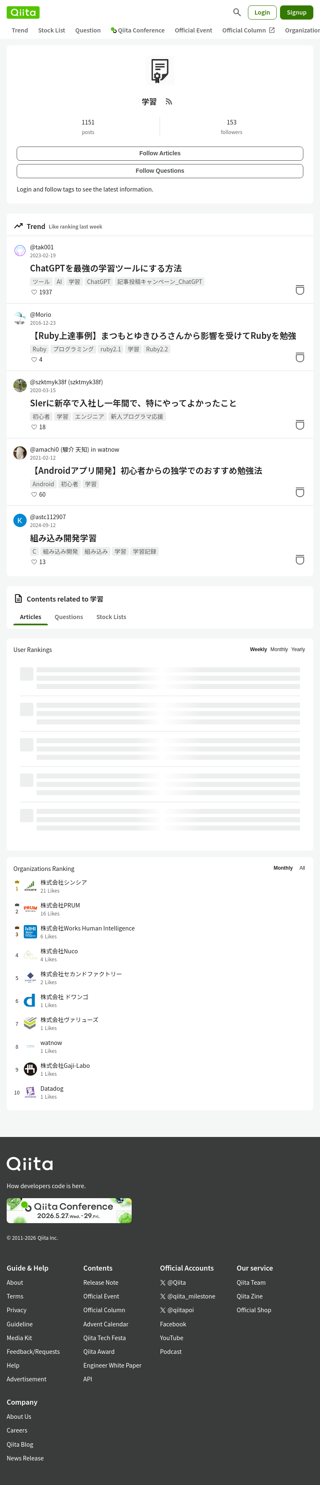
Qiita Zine (250, 1296)
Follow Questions (160, 170)
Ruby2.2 (157, 349)
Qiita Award (99, 1351)
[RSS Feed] (169, 101)
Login (262, 12)
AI (59, 281)
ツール (41, 281)
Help (13, 1365)
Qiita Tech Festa (104, 1337)
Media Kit (19, 1337)
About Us (19, 1416)
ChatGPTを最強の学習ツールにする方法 (106, 268)
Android (43, 484)
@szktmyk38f (66, 382)
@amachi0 (59, 449)
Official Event (193, 30)
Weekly (258, 649)
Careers (17, 1430)
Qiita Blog (20, 1444)
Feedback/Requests (33, 1351)
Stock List (51, 30)
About (15, 1282)
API (87, 1379)
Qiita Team (251, 1282)
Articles (30, 616)
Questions (69, 616)
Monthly (279, 649)
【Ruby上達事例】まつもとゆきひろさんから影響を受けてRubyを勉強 (163, 335)
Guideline (20, 1324)
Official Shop (254, 1310)
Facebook (173, 1324)
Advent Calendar (105, 1324)
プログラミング (73, 349)
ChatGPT (99, 281)
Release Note (100, 1282)
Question (88, 30)
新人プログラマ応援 (137, 416)
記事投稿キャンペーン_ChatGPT (159, 281)
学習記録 (144, 551)
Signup (297, 12)
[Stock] (300, 289)
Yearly (298, 649)
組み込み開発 (60, 551)
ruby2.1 (110, 349)
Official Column (248, 30)
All (302, 868)
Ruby (39, 349)
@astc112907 (48, 516)
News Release (25, 1458)
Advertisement (27, 1379)
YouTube (171, 1337)
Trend (20, 30)
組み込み (96, 551)
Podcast (171, 1351)
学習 (74, 281)
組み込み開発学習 (63, 538)
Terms (15, 1296)
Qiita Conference (138, 30)
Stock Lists (111, 616)
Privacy (16, 1310)
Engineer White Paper (112, 1365)
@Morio (40, 314)
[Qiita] (23, 12)
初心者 (41, 416)
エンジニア (89, 416)
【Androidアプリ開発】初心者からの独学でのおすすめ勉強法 (146, 470)
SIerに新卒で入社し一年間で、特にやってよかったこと (133, 403)
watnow (108, 449)
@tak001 (42, 247)
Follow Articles (159, 153)
